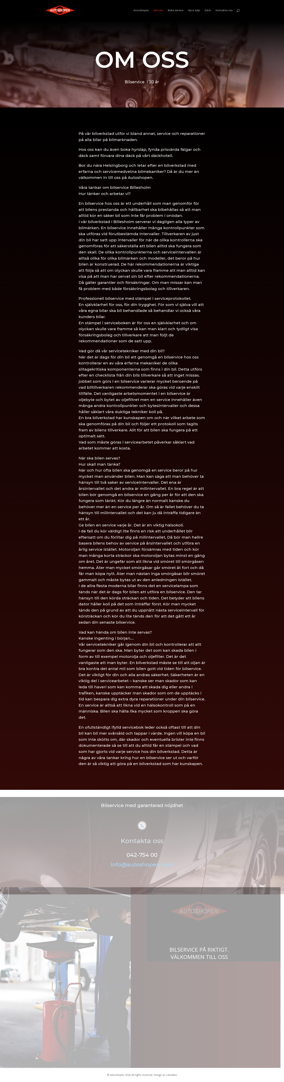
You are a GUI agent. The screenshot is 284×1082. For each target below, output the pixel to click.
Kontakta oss (224, 10)
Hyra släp (194, 10)
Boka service (175, 10)
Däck (208, 10)
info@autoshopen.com (142, 869)
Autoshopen (141, 10)
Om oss (158, 10)
